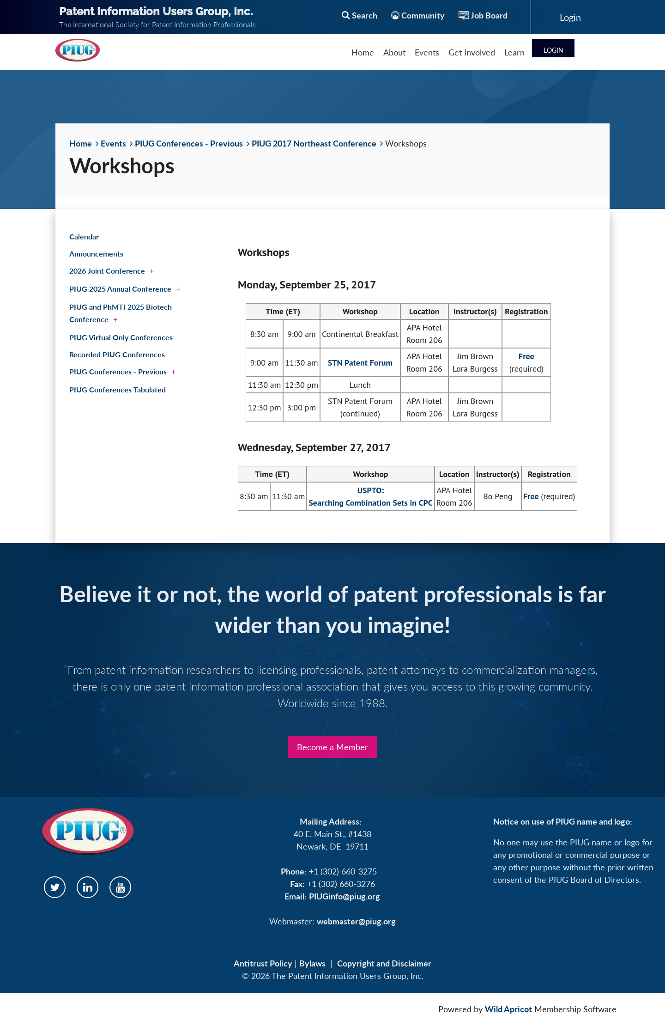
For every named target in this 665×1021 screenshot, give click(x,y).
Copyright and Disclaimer (384, 963)
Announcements (96, 253)
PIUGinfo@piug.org (344, 896)
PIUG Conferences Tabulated (117, 389)
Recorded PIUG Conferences (117, 354)
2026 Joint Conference (107, 270)
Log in (570, 17)
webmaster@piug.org (356, 921)
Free (526, 356)
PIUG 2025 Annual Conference (120, 288)
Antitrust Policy (263, 963)
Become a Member (332, 747)
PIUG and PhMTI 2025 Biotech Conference (120, 313)
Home (80, 143)
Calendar (84, 236)
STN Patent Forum (360, 362)
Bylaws (312, 963)
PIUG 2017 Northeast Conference (314, 143)
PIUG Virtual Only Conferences (121, 337)
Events (113, 143)
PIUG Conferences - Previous (189, 143)
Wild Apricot (508, 1009)
